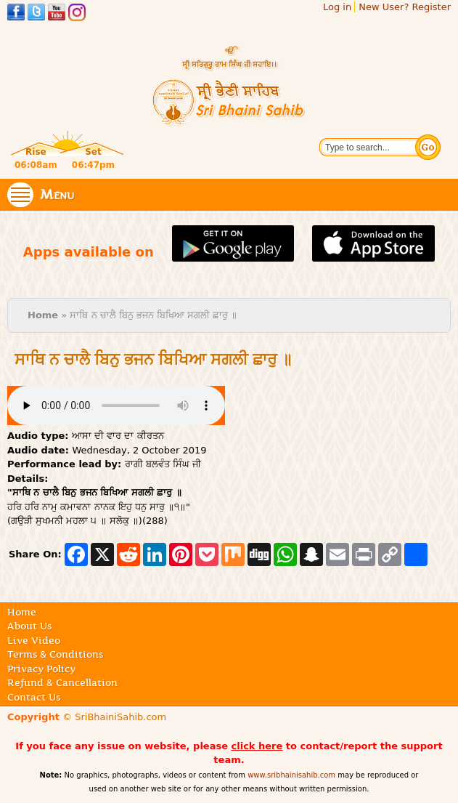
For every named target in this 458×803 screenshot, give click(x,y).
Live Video (33, 640)
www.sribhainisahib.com (291, 775)
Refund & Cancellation (62, 682)
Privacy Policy (41, 668)
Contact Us (33, 697)
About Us (29, 625)
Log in (337, 6)
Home (43, 315)
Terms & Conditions (55, 654)
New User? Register (405, 6)
